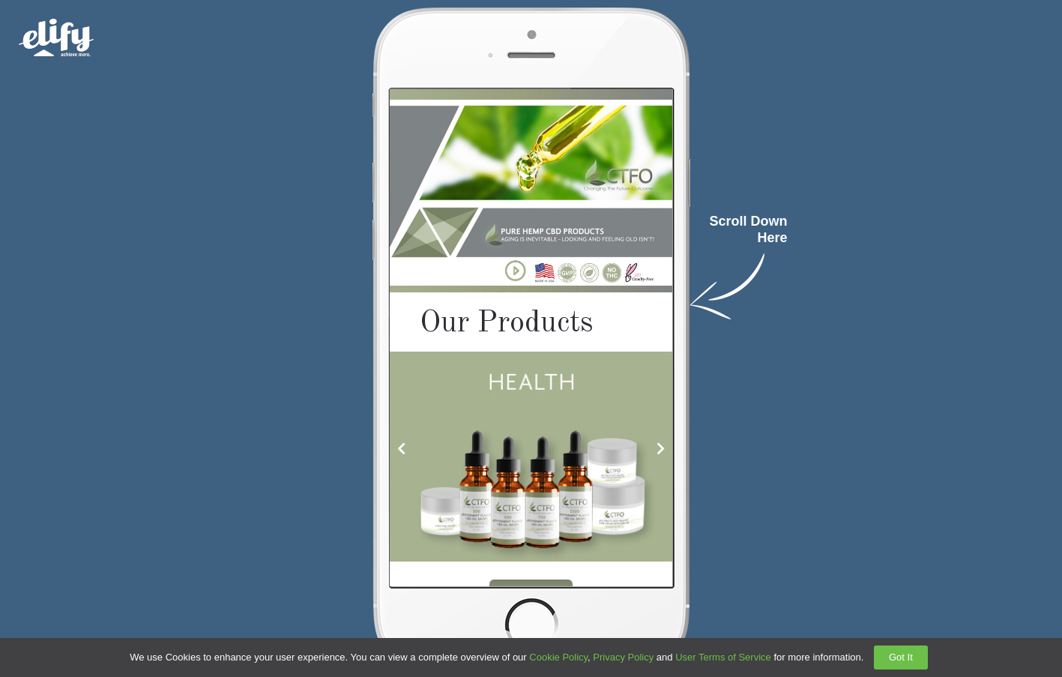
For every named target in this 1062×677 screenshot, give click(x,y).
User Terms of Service (723, 657)
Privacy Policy (623, 657)
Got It (901, 657)
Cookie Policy (558, 657)
